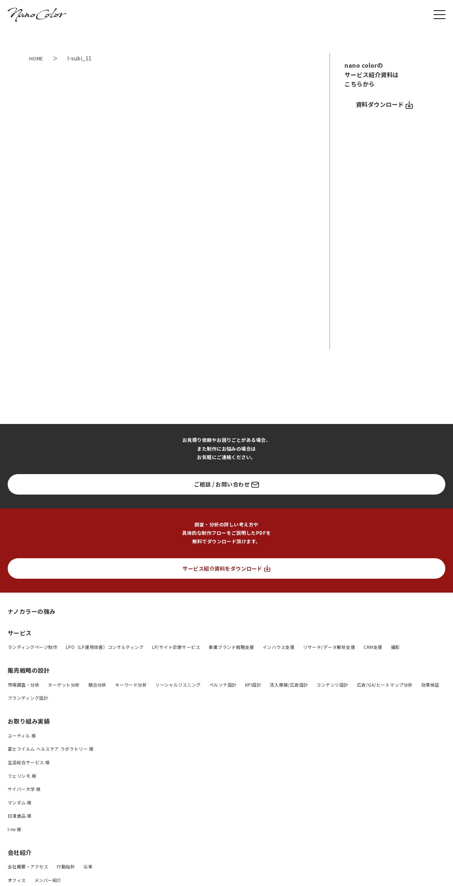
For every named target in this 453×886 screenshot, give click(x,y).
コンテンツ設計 (332, 685)
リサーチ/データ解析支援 (329, 647)
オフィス (17, 880)
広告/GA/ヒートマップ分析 (385, 685)
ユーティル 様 (22, 735)
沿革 (87, 866)
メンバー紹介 (48, 880)
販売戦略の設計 (29, 670)
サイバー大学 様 (24, 789)
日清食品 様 (20, 815)
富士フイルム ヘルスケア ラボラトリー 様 (51, 749)
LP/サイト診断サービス (176, 647)
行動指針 (66, 866)
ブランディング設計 (28, 698)
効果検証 (430, 685)
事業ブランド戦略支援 (231, 647)
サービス (20, 632)
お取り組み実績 (29, 721)
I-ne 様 (15, 829)
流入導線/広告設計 (289, 685)
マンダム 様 (20, 802)
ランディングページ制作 (32, 647)
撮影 (395, 647)
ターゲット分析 (64, 685)
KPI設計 (253, 685)
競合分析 (97, 685)
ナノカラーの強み (32, 611)
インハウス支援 (278, 647)
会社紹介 (20, 852)
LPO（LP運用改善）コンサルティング (105, 647)
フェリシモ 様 (22, 776)
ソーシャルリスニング (178, 685)
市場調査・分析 (23, 685)
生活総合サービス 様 (29, 762)
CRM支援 (372, 647)
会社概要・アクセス (28, 866)
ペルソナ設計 (223, 685)
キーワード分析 (131, 685)
